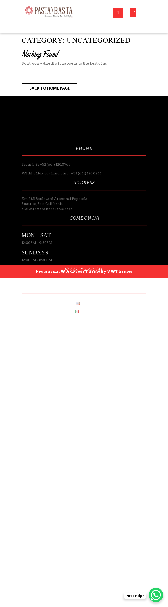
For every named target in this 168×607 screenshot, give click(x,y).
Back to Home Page (53, 89)
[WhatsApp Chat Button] (156, 595)
